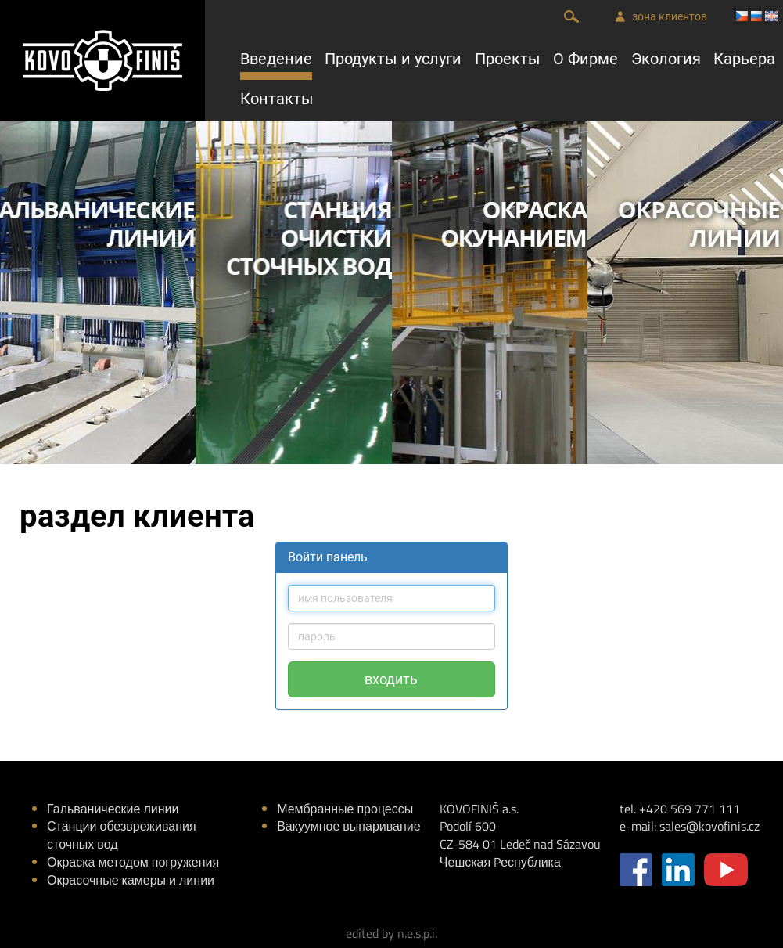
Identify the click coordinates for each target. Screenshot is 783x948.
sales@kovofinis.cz (709, 825)
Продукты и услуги (393, 58)
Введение (276, 58)
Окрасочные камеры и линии (130, 880)
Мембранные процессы (345, 808)
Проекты (508, 58)
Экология (666, 58)
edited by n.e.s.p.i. (391, 933)
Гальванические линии (112, 808)
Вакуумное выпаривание (349, 825)
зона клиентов (661, 16)
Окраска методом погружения (133, 861)
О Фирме (585, 58)
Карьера (744, 58)
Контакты (277, 98)
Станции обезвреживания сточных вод (121, 834)
